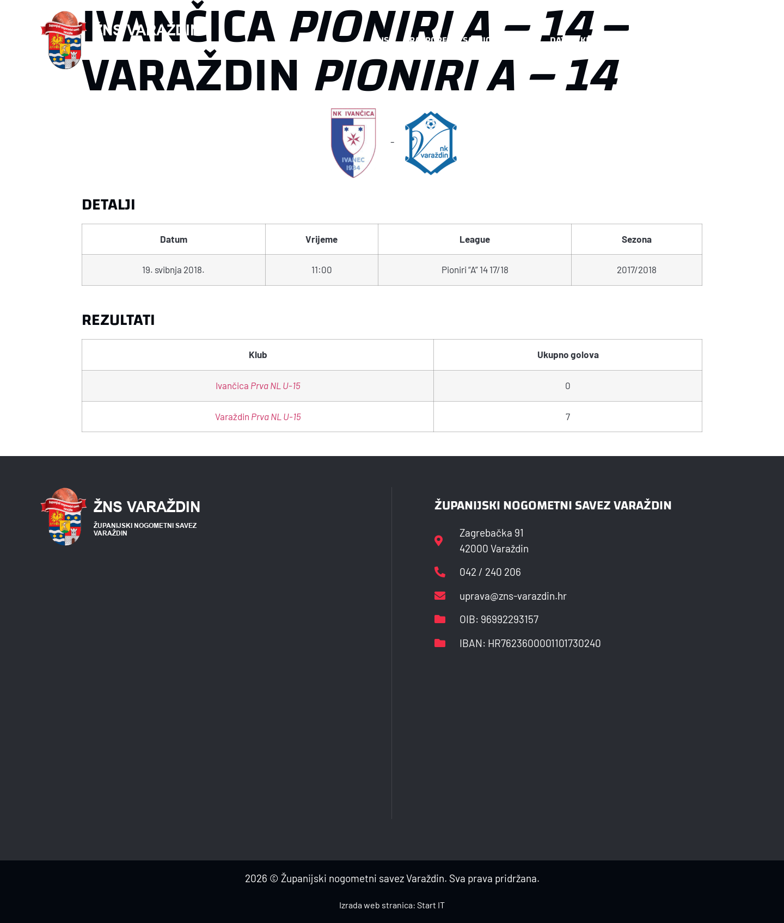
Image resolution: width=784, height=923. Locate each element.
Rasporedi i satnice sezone (469, 40)
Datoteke (570, 40)
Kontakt (629, 40)
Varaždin (258, 416)
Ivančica (258, 385)
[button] (722, 40)
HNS (380, 40)
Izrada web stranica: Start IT (392, 905)
